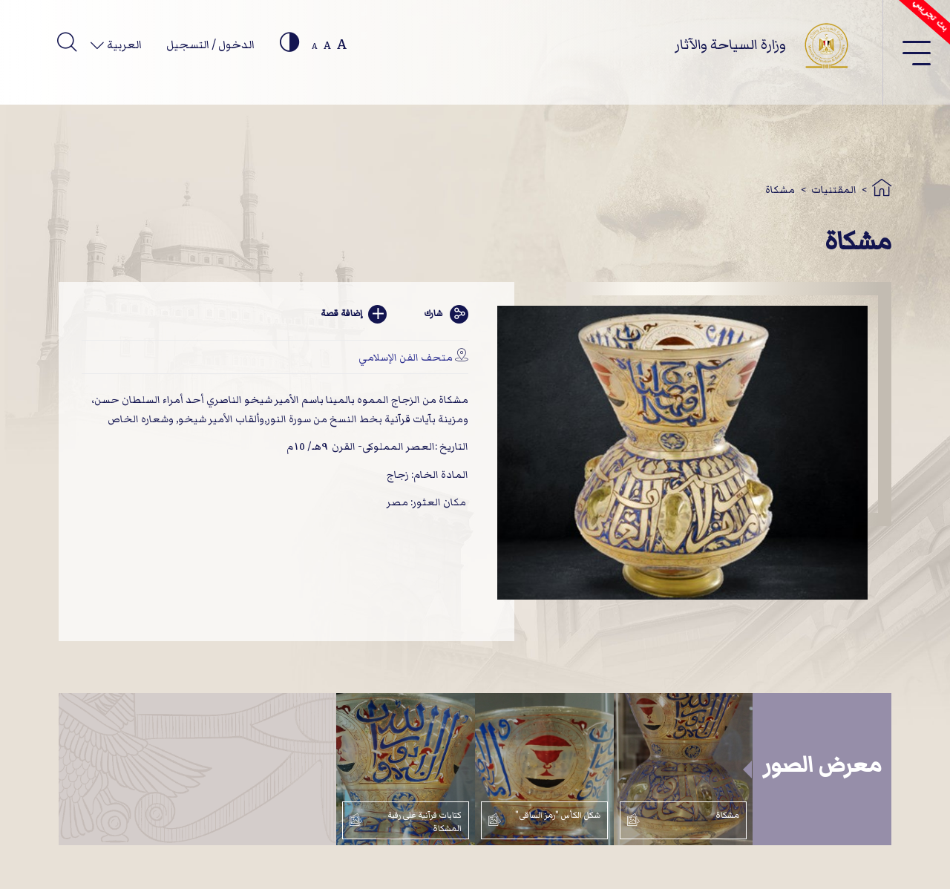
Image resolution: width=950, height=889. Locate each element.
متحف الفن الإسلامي (405, 357)
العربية (123, 44)
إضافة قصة (354, 314)
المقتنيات (833, 189)
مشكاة (780, 189)
